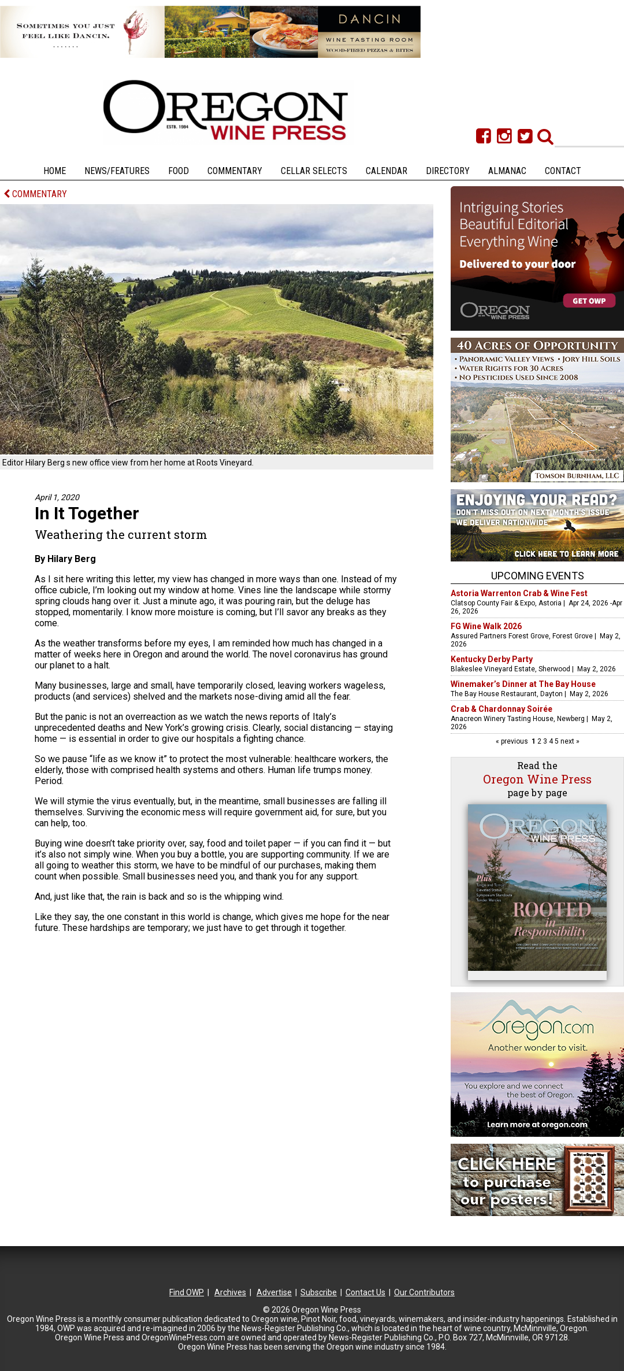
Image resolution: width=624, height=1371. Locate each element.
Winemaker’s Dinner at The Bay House (523, 684)
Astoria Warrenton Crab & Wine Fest (519, 593)
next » (569, 741)
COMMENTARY (35, 194)
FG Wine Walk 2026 (486, 626)
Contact (563, 170)
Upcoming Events (537, 576)
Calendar (386, 170)
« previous (513, 741)
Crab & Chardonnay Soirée (501, 709)
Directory (448, 170)
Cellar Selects (314, 170)
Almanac (507, 170)
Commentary (234, 170)
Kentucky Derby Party (492, 659)
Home (54, 170)
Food (178, 170)
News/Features (117, 170)
